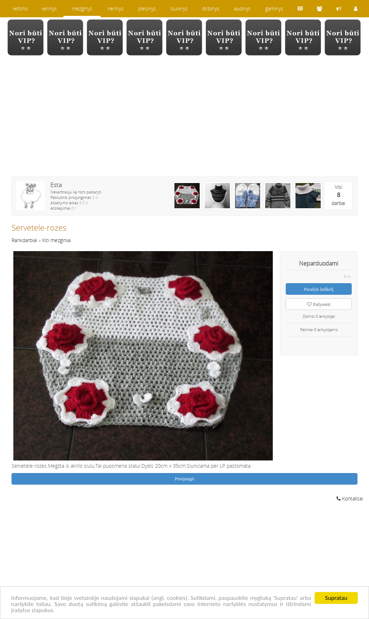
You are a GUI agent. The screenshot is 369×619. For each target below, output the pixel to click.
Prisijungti (184, 478)
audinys (242, 8)
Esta (56, 185)
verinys (49, 8)
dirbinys (210, 8)
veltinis (20, 8)
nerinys (115, 8)
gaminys (274, 8)
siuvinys (179, 8)
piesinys (147, 8)
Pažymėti (318, 304)
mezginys (82, 8)
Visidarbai (338, 194)
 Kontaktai (350, 498)
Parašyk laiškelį (319, 289)
